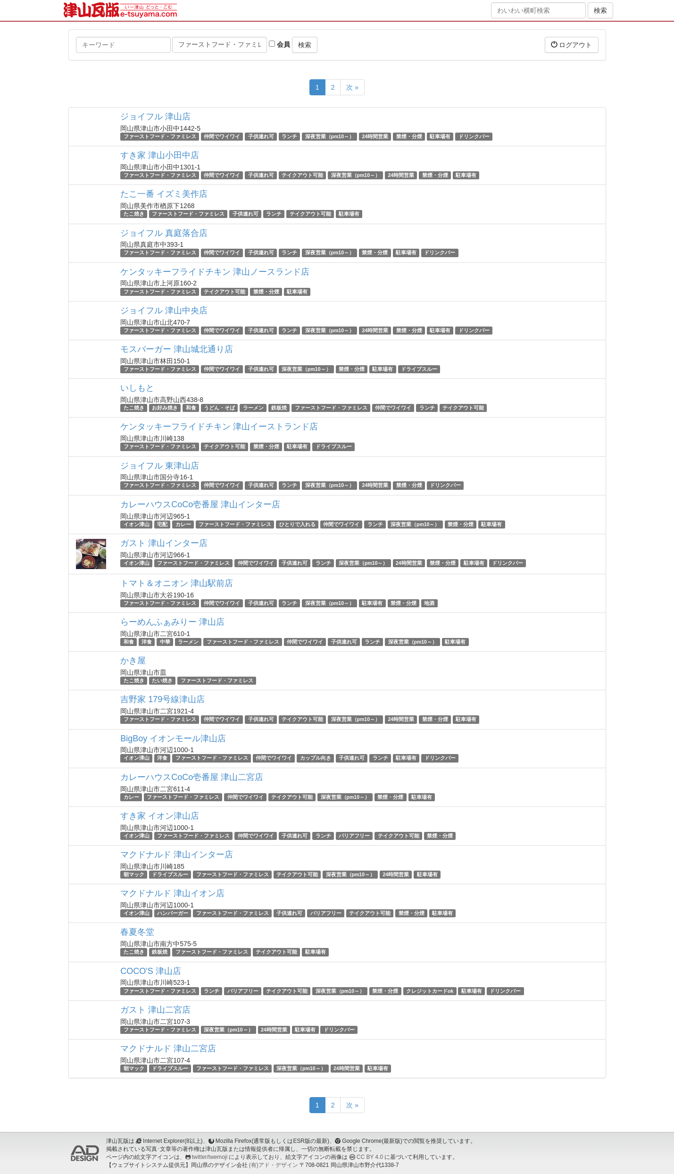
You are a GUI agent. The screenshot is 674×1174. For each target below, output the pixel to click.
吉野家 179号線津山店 (162, 699)
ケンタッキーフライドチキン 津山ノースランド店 (214, 272)
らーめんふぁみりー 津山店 (172, 622)
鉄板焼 (279, 408)
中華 (165, 642)
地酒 (429, 603)
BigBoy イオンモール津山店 (173, 738)
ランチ (289, 136)
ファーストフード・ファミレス (160, 136)
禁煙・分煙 (409, 136)
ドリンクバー (474, 136)
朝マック (134, 874)
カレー (183, 524)
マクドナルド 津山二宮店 (168, 1048)
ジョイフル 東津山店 (159, 465)
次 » (352, 87)
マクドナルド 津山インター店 (176, 854)
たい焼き (162, 680)
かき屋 (133, 660)
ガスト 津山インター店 (164, 543)
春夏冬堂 (137, 932)
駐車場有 (440, 136)
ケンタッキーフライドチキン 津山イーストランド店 (219, 426)
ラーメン (253, 408)
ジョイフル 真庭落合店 (164, 233)
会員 (279, 44)
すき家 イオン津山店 (159, 816)
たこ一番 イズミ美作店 (164, 194)
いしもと (137, 388)
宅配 (162, 524)
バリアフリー (354, 836)
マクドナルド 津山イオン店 (172, 893)
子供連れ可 (261, 136)
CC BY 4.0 (370, 1157)
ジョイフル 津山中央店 (164, 310)
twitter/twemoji (209, 1157)
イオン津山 (137, 524)
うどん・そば (219, 408)
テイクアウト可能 (302, 175)
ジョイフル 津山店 (155, 116)
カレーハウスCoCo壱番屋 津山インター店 (200, 504)
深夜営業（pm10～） (329, 136)
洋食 (146, 642)
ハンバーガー (172, 913)
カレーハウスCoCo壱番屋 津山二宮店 (191, 777)
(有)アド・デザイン (273, 1165)
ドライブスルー (419, 369)
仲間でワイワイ (222, 136)
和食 (191, 408)
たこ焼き (134, 214)
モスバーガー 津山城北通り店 (176, 349)
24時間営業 (375, 136)
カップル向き (315, 758)
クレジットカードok (429, 991)
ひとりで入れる (297, 524)
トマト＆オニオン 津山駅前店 (176, 583)
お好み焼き (165, 408)
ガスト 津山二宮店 (155, 1010)
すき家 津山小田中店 (159, 155)
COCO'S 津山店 (150, 971)
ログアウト (571, 45)
